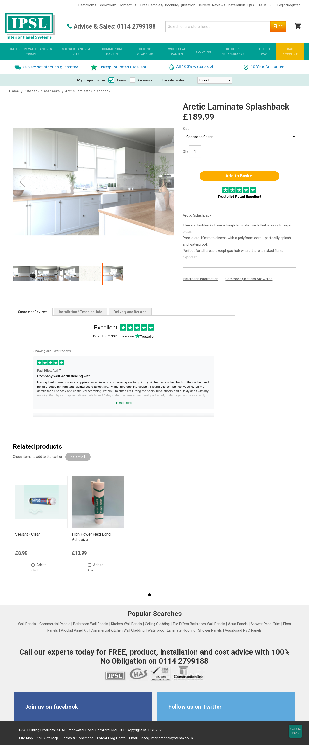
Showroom (107, 5)
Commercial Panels (54, 624)
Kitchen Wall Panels (126, 624)
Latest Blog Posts (111, 738)
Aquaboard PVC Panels (243, 630)
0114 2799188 (136, 26)
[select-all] (78, 457)
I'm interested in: (176, 80)
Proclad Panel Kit (74, 630)
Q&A (251, 5)
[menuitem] (31, 51)
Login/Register (288, 5)
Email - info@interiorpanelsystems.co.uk (161, 738)
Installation (236, 5)
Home (117, 80)
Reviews (218, 5)
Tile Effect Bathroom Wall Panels (199, 624)
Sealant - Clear (27, 534)
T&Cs (262, 5)
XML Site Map (47, 738)
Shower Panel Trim (265, 624)
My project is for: (91, 80)
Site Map (26, 738)
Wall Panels (27, 624)
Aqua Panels (238, 624)
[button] (22, 181)
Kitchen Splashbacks (43, 91)
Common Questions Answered (248, 279)
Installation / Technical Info (80, 312)
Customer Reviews (33, 312)
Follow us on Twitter (195, 706)
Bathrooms (87, 5)
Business (141, 80)
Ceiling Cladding (157, 624)
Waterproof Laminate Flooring (171, 630)
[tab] (33, 312)
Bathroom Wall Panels (90, 624)
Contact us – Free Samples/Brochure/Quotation (157, 5)
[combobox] (225, 26)
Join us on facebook (51, 706)
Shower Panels (210, 630)
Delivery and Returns (130, 312)
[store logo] (30, 26)
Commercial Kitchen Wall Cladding (118, 630)
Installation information (200, 279)
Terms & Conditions (77, 738)
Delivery (204, 5)
